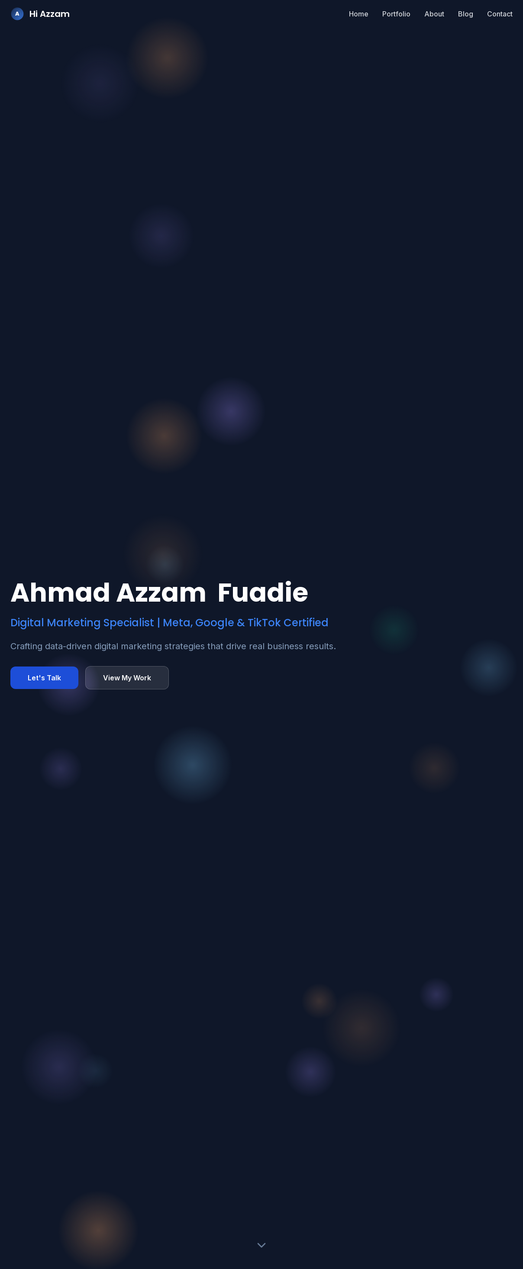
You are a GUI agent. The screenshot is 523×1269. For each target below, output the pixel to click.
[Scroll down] (261, 1246)
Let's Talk (44, 677)
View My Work (127, 677)
